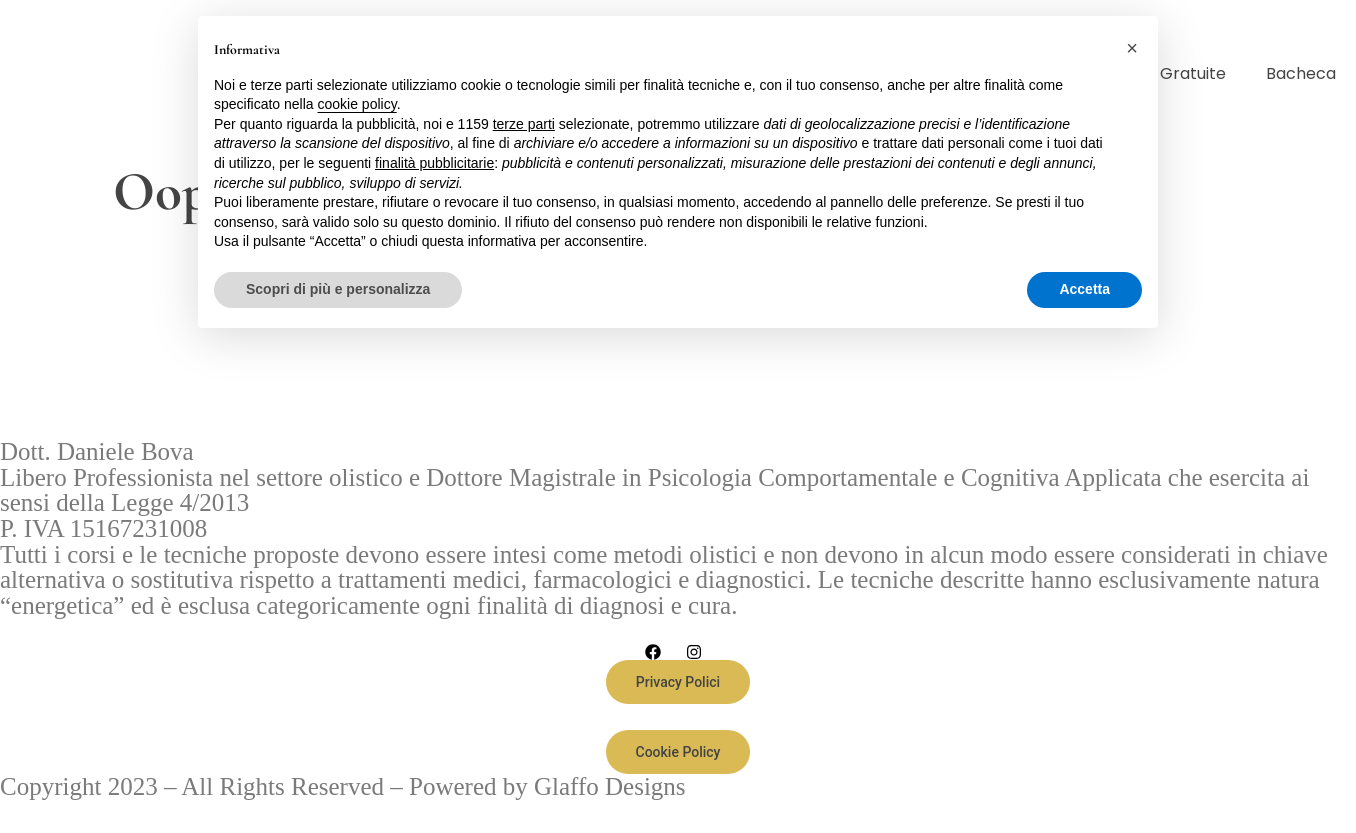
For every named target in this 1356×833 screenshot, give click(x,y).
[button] (1132, 48)
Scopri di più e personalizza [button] (338, 289)
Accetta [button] (1084, 289)
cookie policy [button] (357, 104)
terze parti (524, 124)
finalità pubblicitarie (434, 163)
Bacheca (1301, 73)
